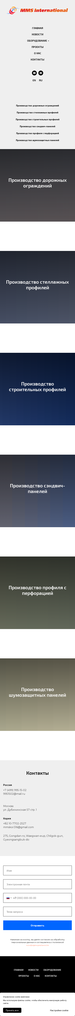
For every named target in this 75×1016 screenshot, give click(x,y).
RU (40, 80)
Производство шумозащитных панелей (37, 140)
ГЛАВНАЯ (37, 27)
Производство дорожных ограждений (37, 105)
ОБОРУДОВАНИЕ (37, 40)
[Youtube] (34, 73)
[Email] (40, 73)
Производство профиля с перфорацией (37, 133)
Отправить (51, 925)
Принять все (12, 1010)
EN (34, 80)
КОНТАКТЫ (37, 59)
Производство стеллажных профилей (37, 112)
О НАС (37, 53)
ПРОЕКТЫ (38, 46)
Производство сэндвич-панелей (37, 126)
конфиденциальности (37, 945)
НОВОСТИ (37, 34)
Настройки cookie (59, 1010)
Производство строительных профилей (37, 119)
